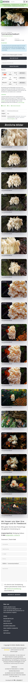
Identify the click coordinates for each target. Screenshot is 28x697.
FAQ (8, 105)
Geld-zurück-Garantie (10, 628)
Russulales (16, 117)
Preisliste (3, 101)
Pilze (8, 113)
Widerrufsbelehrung (14, 671)
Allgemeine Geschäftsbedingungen (14, 673)
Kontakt (3, 105)
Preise (5, 616)
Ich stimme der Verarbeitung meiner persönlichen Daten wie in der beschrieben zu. (15, 588)
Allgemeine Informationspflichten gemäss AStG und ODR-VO (14, 675)
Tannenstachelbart (10, 34)
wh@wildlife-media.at (13, 535)
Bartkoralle (18, 116)
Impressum (14, 667)
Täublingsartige (10, 117)
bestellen (22, 73)
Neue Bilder (6, 621)
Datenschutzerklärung (14, 589)
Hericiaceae (23, 116)
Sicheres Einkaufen (15, 105)
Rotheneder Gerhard (7, 36)
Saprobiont (22, 117)
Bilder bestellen (8, 618)
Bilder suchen (7, 623)
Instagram (6, 633)
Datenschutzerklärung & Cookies (14, 669)
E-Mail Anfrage (21, 102)
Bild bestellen (14, 58)
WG (16, 118)
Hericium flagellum (6, 32)
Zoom (24, 10)
